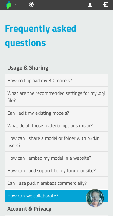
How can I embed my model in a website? (49, 157)
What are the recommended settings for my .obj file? (56, 96)
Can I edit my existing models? (38, 112)
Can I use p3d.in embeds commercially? (47, 183)
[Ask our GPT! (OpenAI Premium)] (95, 198)
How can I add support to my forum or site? (51, 170)
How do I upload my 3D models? (39, 80)
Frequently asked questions (41, 35)
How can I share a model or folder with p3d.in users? (53, 141)
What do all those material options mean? (50, 125)
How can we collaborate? (32, 195)
